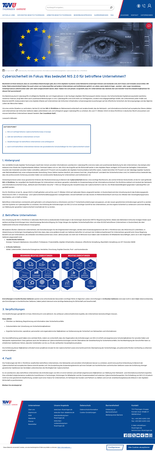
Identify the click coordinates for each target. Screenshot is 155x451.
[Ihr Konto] (149, 6)
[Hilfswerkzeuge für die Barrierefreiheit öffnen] (139, 6)
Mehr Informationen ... (65, 447)
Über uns (31, 410)
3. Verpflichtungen (13, 309)
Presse (30, 421)
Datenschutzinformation (89, 410)
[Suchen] (111, 7)
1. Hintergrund (11, 160)
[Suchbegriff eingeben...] (77, 7)
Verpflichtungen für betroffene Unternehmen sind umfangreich (30, 142)
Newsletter (32, 424)
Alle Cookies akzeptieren (139, 447)
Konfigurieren (114, 447)
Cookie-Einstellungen (88, 412)
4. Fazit (7, 358)
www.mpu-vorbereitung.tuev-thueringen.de (61, 423)
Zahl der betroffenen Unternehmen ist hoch (23, 137)
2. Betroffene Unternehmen (19, 215)
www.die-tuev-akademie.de (64, 412)
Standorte (32, 418)
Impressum (32, 412)
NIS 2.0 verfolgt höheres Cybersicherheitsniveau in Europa (29, 132)
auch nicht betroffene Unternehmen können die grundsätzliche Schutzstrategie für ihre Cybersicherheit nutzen (48, 147)
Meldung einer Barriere (114, 415)
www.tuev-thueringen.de (63, 410)
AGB (30, 415)
